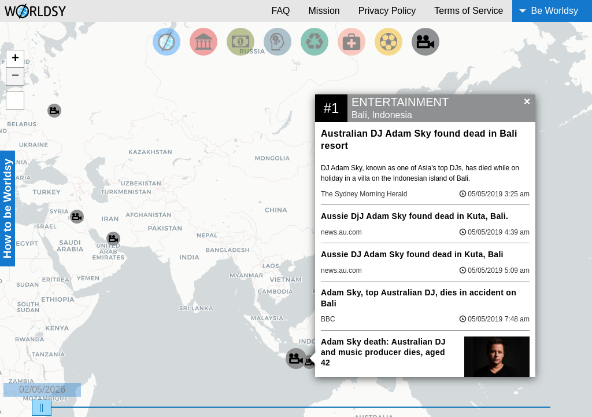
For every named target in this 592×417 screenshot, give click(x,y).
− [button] (15, 76)
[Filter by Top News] (166, 42)
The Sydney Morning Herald (364, 194)
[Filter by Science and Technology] (277, 42)
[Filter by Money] (240, 42)
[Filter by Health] (351, 42)
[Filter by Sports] (388, 42)
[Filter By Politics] (203, 42)
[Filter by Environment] (314, 42)
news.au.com (341, 232)
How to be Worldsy (7, 208)
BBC (328, 319)
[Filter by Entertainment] (425, 42)
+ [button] (15, 59)
